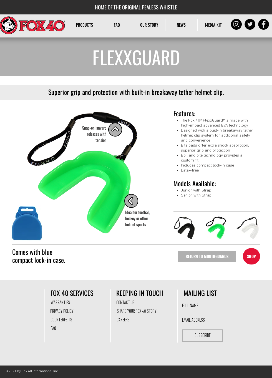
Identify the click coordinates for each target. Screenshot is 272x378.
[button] (149, 25)
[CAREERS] (123, 320)
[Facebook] (263, 24)
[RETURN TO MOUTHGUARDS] (207, 256)
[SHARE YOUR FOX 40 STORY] (136, 311)
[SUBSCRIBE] (202, 335)
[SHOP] (251, 256)
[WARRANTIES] (60, 303)
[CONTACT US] (125, 303)
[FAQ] (53, 328)
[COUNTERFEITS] (61, 320)
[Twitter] (250, 24)
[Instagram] (236, 24)
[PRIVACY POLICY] (62, 311)
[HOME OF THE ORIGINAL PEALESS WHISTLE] (136, 6)
